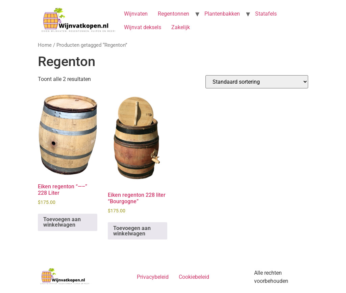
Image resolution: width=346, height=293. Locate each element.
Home (45, 45)
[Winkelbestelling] (256, 81)
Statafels (266, 14)
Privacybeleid (153, 277)
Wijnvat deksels (142, 27)
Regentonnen (173, 14)
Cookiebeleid (194, 277)
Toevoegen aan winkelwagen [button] (62, 222)
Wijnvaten (136, 14)
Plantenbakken (222, 14)
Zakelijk (180, 27)
